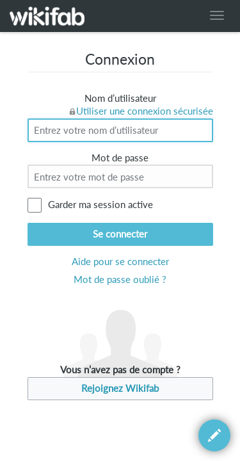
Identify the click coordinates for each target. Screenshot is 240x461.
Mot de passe (120, 157)
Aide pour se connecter (120, 261)
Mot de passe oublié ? (120, 279)
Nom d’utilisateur (120, 98)
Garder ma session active (100, 204)
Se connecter (120, 234)
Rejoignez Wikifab (120, 388)
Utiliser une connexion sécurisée (144, 111)
